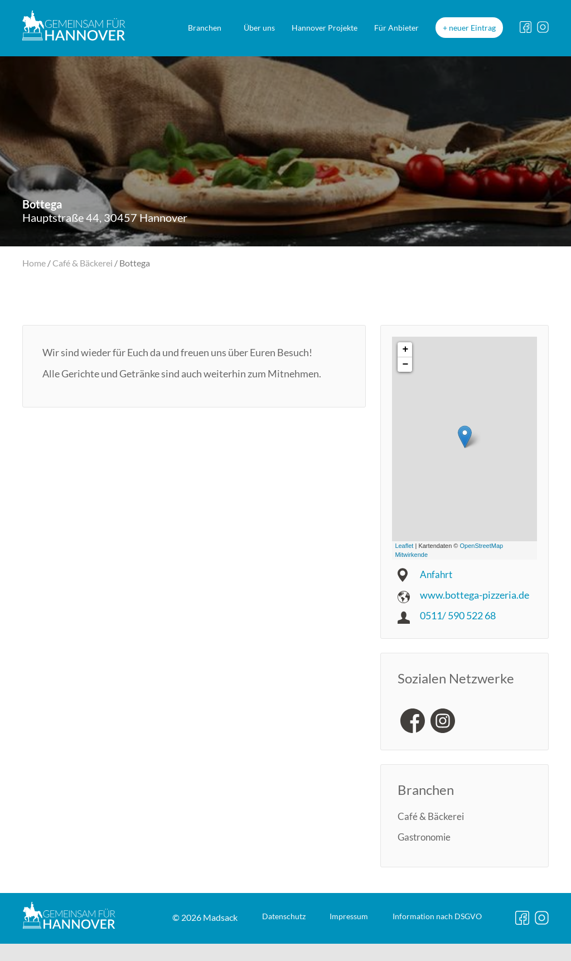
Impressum (258, 948)
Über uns (259, 27)
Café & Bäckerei (82, 263)
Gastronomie (426, 836)
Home (34, 263)
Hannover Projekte (324, 27)
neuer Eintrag (472, 27)
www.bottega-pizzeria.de (474, 594)
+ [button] (405, 349)
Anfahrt (437, 573)
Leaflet (404, 545)
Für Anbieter (396, 27)
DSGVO (363, 948)
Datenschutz (179, 948)
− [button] (405, 364)
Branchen (204, 27)
